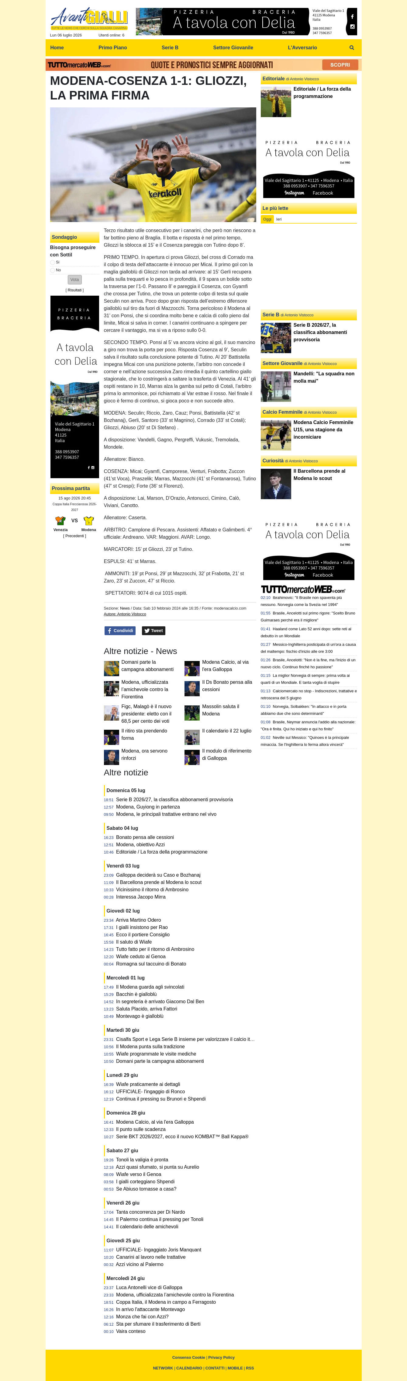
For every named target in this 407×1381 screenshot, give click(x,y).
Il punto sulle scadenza (141, 1129)
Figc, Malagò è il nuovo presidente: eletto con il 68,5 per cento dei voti (147, 714)
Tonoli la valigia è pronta (142, 1159)
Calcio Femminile (283, 412)
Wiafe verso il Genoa (138, 1174)
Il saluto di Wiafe (134, 941)
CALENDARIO (189, 1368)
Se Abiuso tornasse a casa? (146, 1188)
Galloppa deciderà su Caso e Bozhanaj (158, 875)
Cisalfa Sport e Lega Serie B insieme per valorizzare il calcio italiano (189, 1039)
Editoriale (274, 78)
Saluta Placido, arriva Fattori (146, 1008)
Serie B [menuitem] (170, 47)
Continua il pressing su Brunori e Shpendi (160, 1098)
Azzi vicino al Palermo (140, 1264)
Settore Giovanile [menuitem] (233, 47)
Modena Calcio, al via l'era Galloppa (155, 1122)
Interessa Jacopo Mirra (141, 896)
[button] (75, 279)
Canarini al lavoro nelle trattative (151, 1257)
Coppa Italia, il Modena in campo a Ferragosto (166, 1302)
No (58, 270)
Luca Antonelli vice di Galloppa (149, 1287)
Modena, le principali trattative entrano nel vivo (166, 814)
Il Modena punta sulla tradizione (150, 1046)
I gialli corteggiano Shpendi (145, 1181)
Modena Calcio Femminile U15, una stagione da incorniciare (323, 430)
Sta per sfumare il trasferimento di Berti (158, 1324)
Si (57, 262)
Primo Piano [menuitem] (112, 47)
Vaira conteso (131, 1331)
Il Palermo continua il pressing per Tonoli (159, 1219)
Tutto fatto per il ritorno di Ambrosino (155, 949)
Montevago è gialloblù (140, 1016)
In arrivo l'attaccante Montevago (150, 1309)
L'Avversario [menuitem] (302, 47)
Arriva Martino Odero (138, 920)
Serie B (271, 314)
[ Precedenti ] (74, 536)
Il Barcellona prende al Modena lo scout (159, 882)
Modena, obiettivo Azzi (140, 844)
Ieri (279, 219)
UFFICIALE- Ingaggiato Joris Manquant (158, 1249)
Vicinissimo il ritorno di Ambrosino (152, 889)
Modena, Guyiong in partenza (148, 806)
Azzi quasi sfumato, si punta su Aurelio (157, 1167)
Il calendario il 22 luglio (226, 730)
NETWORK (163, 1368)
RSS (250, 1368)
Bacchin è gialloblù (136, 994)
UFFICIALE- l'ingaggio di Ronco (150, 1091)
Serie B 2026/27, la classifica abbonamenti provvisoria (174, 799)
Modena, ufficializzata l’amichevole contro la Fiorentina (145, 689)
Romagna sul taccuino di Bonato (151, 963)
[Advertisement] (308, 266)
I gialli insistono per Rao (142, 927)
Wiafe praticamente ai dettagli (148, 1084)
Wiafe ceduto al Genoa (141, 956)
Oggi (267, 219)
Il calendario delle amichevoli (147, 1226)
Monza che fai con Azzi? (142, 1316)
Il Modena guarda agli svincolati (150, 987)
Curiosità (273, 460)
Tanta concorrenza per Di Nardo (150, 1212)
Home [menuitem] (57, 47)
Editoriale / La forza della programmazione (162, 851)
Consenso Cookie (188, 1357)
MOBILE (235, 1368)
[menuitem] (352, 47)
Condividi (120, 631)
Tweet (153, 631)
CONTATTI (215, 1368)
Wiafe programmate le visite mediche (156, 1053)
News (125, 608)
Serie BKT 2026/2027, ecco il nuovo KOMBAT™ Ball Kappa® (182, 1136)
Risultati (75, 290)
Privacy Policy (221, 1357)
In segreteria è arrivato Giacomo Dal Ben (160, 1001)
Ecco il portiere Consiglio (143, 934)
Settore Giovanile (283, 363)
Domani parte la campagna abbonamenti (160, 1061)
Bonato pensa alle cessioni (145, 837)
